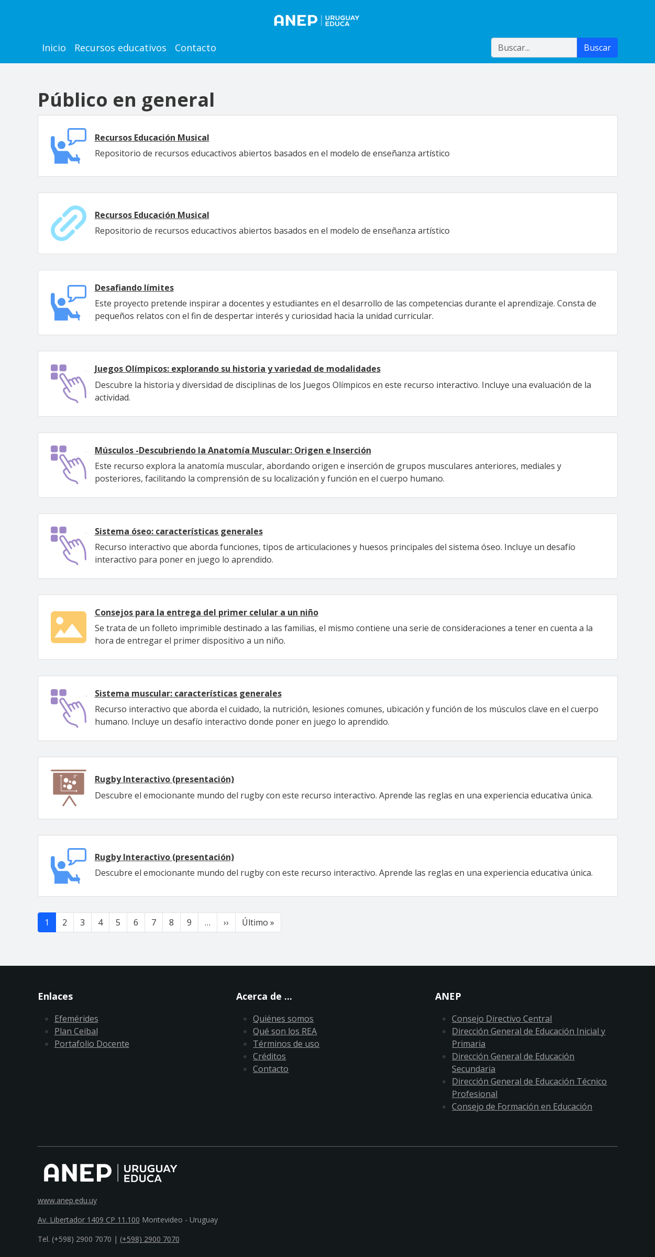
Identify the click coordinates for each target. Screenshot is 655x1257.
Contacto (195, 47)
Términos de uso (286, 1043)
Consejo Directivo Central (502, 1018)
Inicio (54, 47)
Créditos (269, 1056)
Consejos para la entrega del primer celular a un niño (206, 612)
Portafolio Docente (91, 1043)
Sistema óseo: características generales (179, 531)
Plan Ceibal (76, 1031)
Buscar (597, 47)
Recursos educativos (120, 47)
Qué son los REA (285, 1031)
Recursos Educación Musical (152, 137)
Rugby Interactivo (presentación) (164, 779)
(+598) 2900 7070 (150, 1239)
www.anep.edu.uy (67, 1200)
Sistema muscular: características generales (188, 693)
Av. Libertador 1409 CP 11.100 (89, 1220)
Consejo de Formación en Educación (522, 1106)
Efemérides (76, 1018)
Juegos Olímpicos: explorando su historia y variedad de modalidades (238, 368)
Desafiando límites (134, 287)
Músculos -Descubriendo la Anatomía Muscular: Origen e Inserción (233, 450)
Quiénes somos (283, 1018)
